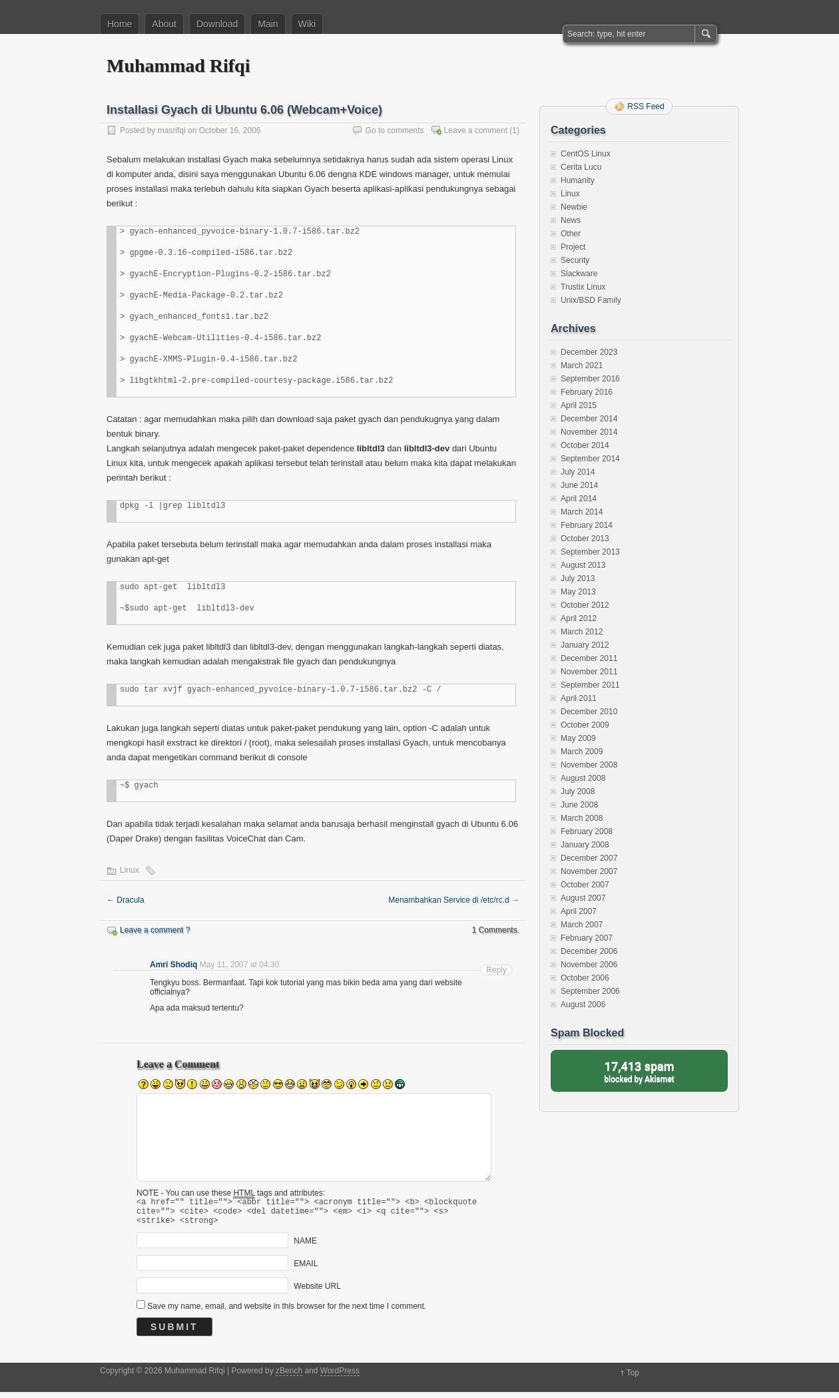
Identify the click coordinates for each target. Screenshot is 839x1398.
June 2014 (579, 485)
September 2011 (590, 685)
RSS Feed (645, 106)
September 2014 (590, 458)
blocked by (639, 1071)
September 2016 (590, 378)
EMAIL (306, 1269)
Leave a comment (475, 130)
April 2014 (579, 498)
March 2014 (582, 512)
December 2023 (589, 352)
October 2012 (585, 605)
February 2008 (587, 831)
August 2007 (583, 898)
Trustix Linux (583, 287)
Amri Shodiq (173, 964)
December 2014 (589, 418)
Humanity (578, 180)
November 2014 (589, 432)
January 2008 (585, 844)
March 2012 (582, 631)
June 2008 (579, 805)
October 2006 (585, 978)
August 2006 (583, 1004)
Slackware (579, 273)
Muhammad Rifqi (178, 65)
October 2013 (585, 538)
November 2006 (589, 964)
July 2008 (578, 791)
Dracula (125, 900)
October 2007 (585, 884)
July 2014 (578, 472)
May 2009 (578, 738)
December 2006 (589, 951)
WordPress (340, 1376)
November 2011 (589, 671)
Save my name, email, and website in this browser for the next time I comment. (286, 1312)
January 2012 (585, 645)
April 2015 (579, 405)
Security (575, 260)
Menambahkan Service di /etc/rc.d (453, 900)
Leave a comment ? (155, 930)
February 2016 (587, 392)
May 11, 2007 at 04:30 (239, 964)
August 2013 (583, 565)
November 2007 (589, 871)
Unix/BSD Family (591, 300)
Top (633, 1378)
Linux (129, 870)
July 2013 (578, 578)
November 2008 (589, 765)
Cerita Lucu (581, 167)
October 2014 (585, 445)
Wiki (307, 24)
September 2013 (590, 552)
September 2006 (590, 991)
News (571, 220)
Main (268, 24)
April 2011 (579, 698)
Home (119, 24)
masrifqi (172, 130)
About (164, 24)
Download (217, 24)
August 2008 (583, 778)
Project (573, 247)
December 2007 (589, 858)
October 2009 (585, 725)
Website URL (317, 1292)
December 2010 (589, 711)
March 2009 (582, 751)
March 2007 (582, 924)
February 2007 (587, 938)
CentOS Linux (586, 153)
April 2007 (579, 911)
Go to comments (395, 130)
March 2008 (582, 818)
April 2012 (579, 618)
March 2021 (582, 365)
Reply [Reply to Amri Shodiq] (496, 970)
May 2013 (578, 591)
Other (571, 233)
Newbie (574, 207)
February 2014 (587, 525)
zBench (289, 1376)
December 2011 (589, 658)
